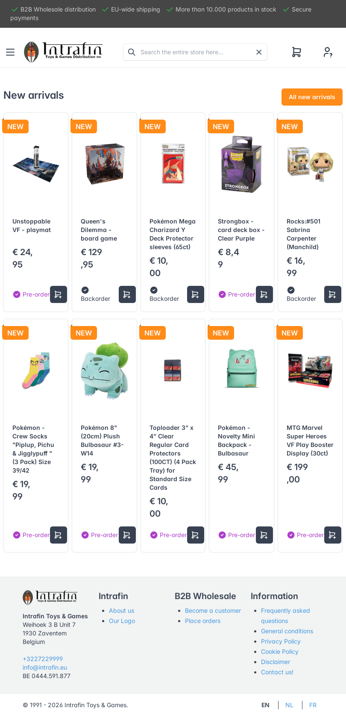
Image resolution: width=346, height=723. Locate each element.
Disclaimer (275, 661)
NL (289, 704)
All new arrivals (312, 96)
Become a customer (213, 610)
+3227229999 (43, 658)
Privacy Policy (281, 641)
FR (313, 704)
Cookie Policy (280, 651)
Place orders (202, 620)
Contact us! (277, 672)
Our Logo (122, 620)
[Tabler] (63, 52)
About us (121, 610)
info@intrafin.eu (45, 667)
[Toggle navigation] (10, 52)
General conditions (287, 631)
